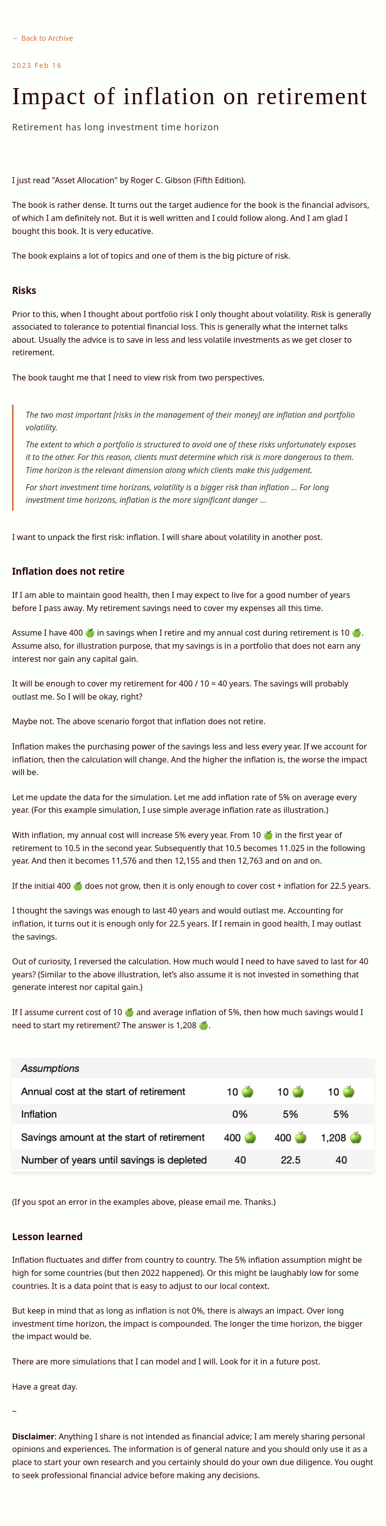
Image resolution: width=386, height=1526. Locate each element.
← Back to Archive (42, 38)
